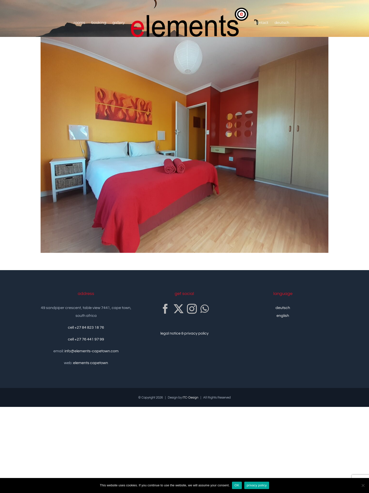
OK (236, 485)
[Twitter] (179, 309)
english (283, 316)
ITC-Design (190, 397)
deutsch (283, 308)
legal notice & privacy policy (184, 333)
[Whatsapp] (204, 309)
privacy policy (257, 485)
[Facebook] (165, 309)
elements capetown (90, 363)
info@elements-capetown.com (91, 351)
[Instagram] (192, 309)
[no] (362, 485)
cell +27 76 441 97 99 (86, 339)
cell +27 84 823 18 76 (86, 327)
